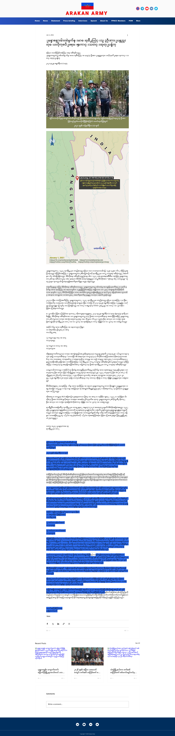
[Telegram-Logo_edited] (142, 8)
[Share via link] (64, 624)
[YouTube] (84, 724)
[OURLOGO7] (138, 8)
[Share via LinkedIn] (58, 624)
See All (137, 643)
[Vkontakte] (90, 724)
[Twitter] (97, 724)
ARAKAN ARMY (87, 13)
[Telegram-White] (77, 724)
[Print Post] (69, 624)
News (48, 616)
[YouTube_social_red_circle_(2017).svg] (147, 8)
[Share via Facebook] (47, 624)
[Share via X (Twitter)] (53, 624)
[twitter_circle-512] (156, 8)
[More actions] (127, 35)
